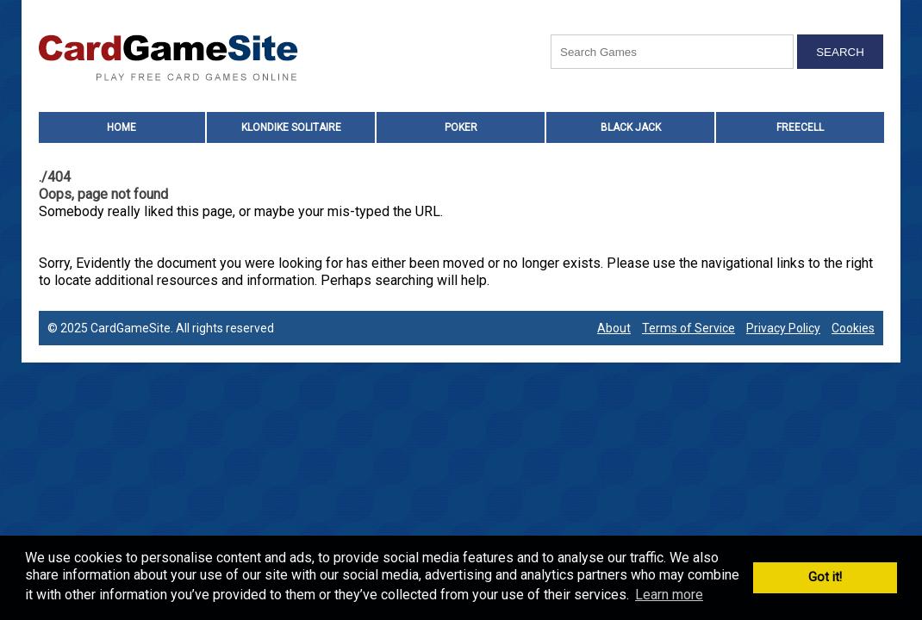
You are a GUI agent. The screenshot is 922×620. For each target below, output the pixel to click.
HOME (121, 127)
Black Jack (631, 127)
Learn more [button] (669, 594)
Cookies (853, 328)
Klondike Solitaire (291, 127)
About (614, 328)
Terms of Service (688, 328)
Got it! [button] (825, 577)
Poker (461, 127)
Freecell (800, 127)
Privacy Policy (783, 328)
